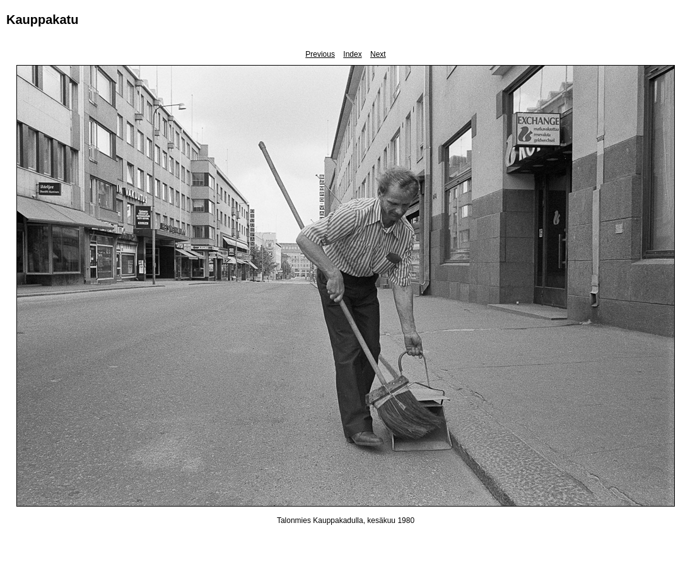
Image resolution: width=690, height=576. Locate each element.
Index (352, 54)
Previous (320, 54)
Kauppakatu (42, 19)
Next (378, 54)
